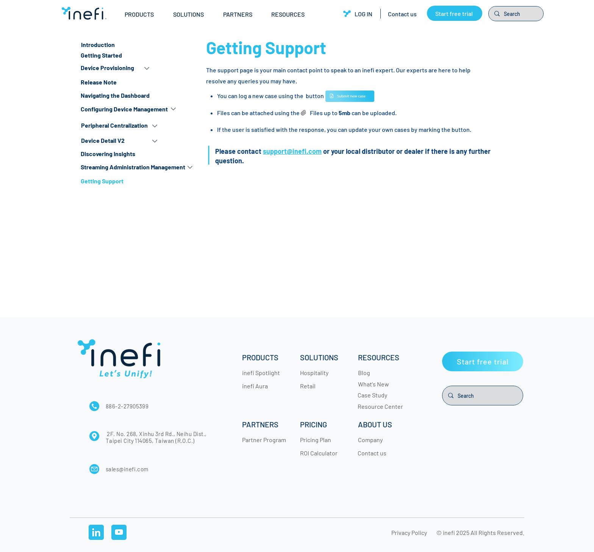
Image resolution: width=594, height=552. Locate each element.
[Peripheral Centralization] (115, 125)
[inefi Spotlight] (265, 372)
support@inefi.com (292, 151)
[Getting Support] (120, 181)
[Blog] (380, 372)
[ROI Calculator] (322, 452)
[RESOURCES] (380, 357)
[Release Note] (124, 82)
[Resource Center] (380, 406)
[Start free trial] (454, 13)
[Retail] (322, 385)
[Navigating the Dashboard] (124, 95)
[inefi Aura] (265, 385)
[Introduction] (121, 45)
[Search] (515, 13)
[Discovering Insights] (120, 154)
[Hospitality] (322, 372)
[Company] (380, 439)
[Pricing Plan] (322, 439)
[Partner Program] (265, 439)
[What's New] (380, 383)
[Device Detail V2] (115, 140)
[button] (143, 14)
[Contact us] (402, 13)
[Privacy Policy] (410, 532)
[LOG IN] (357, 13)
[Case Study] (380, 394)
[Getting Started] (120, 55)
